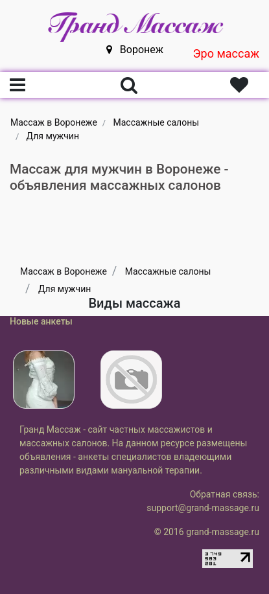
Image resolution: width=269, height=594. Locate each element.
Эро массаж (226, 53)
